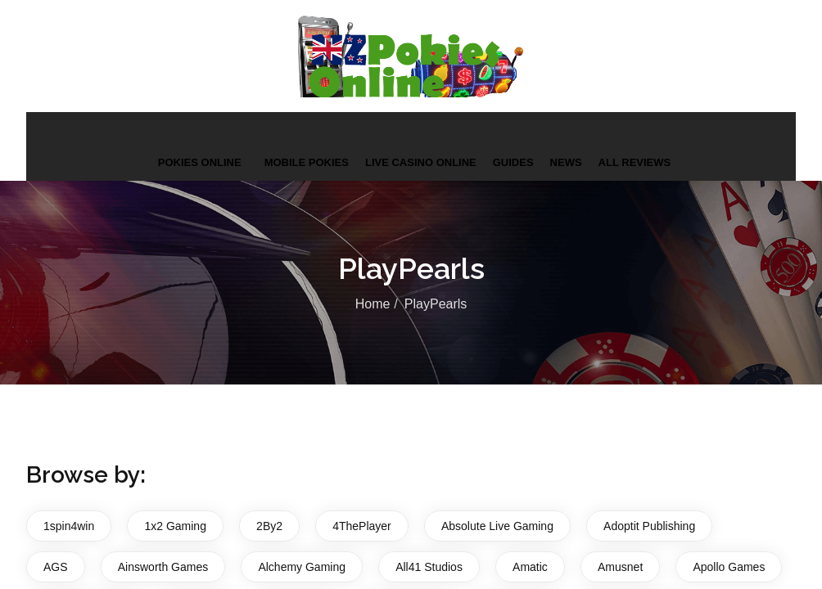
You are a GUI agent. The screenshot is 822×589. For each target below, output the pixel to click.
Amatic (530, 566)
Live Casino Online (420, 162)
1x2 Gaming (175, 526)
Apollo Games (729, 566)
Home (373, 304)
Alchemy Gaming (302, 566)
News (566, 162)
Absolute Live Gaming (497, 526)
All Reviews (634, 162)
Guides (513, 162)
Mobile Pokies (306, 162)
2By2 (269, 526)
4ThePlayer (361, 526)
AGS (55, 566)
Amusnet (620, 566)
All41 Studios (429, 566)
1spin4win (68, 526)
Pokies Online (200, 162)
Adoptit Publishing (649, 526)
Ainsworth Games (163, 566)
